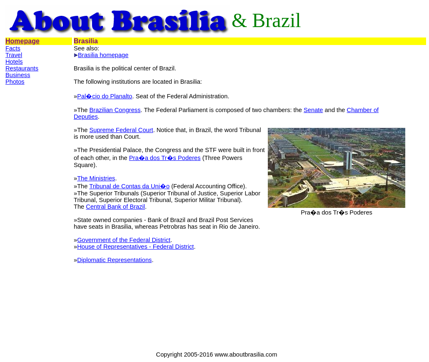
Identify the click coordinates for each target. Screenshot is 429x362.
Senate (313, 110)
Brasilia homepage (103, 55)
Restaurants (21, 68)
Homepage (22, 41)
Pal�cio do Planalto (104, 96)
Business (17, 75)
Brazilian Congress (114, 110)
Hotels (14, 61)
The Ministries (96, 178)
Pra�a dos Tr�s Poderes (165, 158)
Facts (12, 48)
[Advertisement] (38, 217)
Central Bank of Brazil (115, 206)
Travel (13, 55)
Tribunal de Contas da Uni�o (129, 186)
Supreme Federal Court (121, 130)
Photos (15, 81)
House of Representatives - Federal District (135, 246)
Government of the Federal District (123, 240)
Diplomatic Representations (114, 260)
